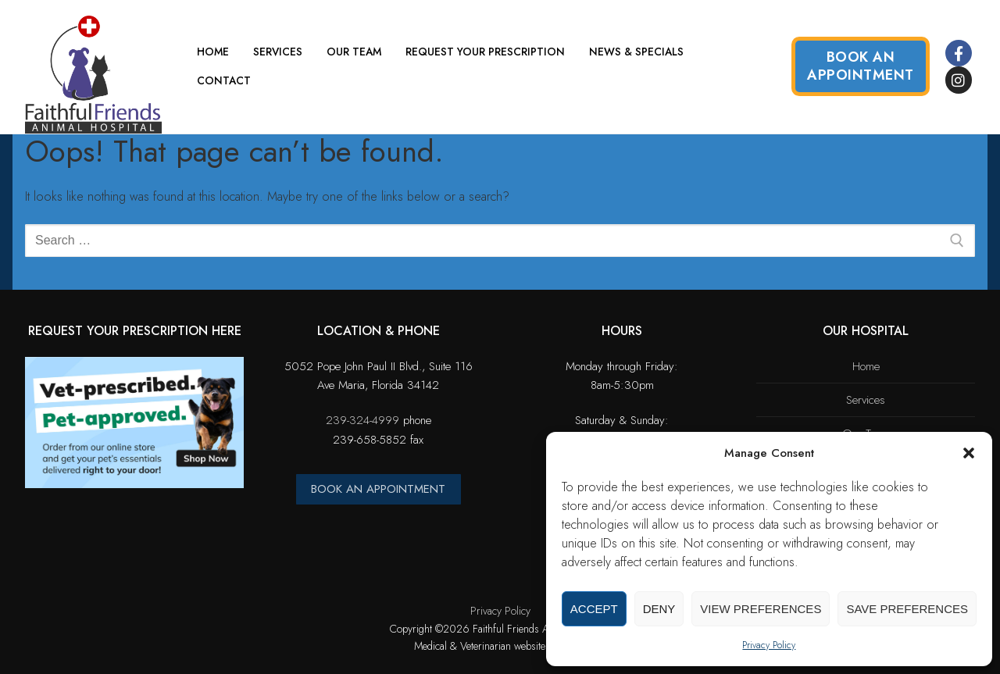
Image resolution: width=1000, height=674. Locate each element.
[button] (969, 453)
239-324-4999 (362, 420)
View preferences (760, 608)
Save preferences (907, 608)
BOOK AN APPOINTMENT (378, 488)
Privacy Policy (768, 645)
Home (866, 366)
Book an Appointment (860, 66)
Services (865, 399)
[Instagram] (958, 79)
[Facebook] (958, 53)
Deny (659, 608)
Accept (594, 608)
